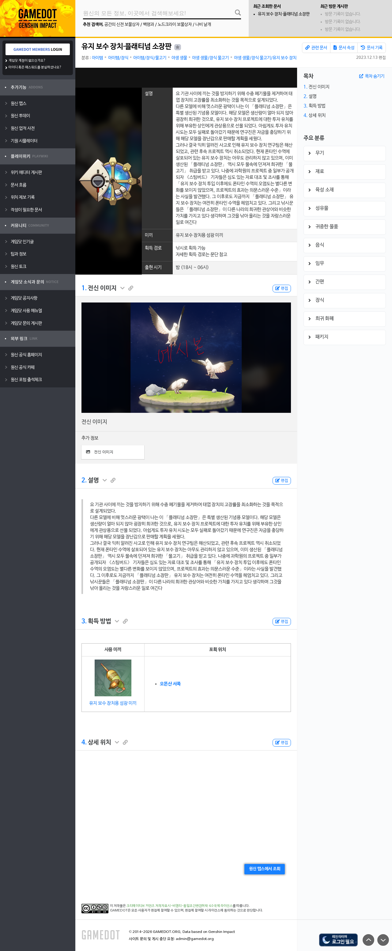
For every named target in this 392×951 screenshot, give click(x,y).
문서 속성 (344, 47)
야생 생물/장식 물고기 (210, 58)
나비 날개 (203, 24)
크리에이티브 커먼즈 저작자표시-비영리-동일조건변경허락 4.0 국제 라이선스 (179, 906)
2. (84, 480)
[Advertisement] (186, 78)
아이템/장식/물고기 (149, 58)
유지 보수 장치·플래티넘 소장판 (284, 14)
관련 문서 (316, 47)
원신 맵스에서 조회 (264, 869)
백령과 (148, 24)
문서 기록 (372, 47)
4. (84, 742)
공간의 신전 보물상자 (121, 24)
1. (84, 288)
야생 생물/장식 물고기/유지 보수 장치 (265, 58)
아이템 (97, 58)
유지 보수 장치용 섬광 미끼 (113, 703)
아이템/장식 (118, 58)
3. (84, 621)
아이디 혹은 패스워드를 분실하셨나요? (35, 67)
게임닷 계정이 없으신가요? (27, 61)
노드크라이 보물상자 (175, 24)
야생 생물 (179, 58)
